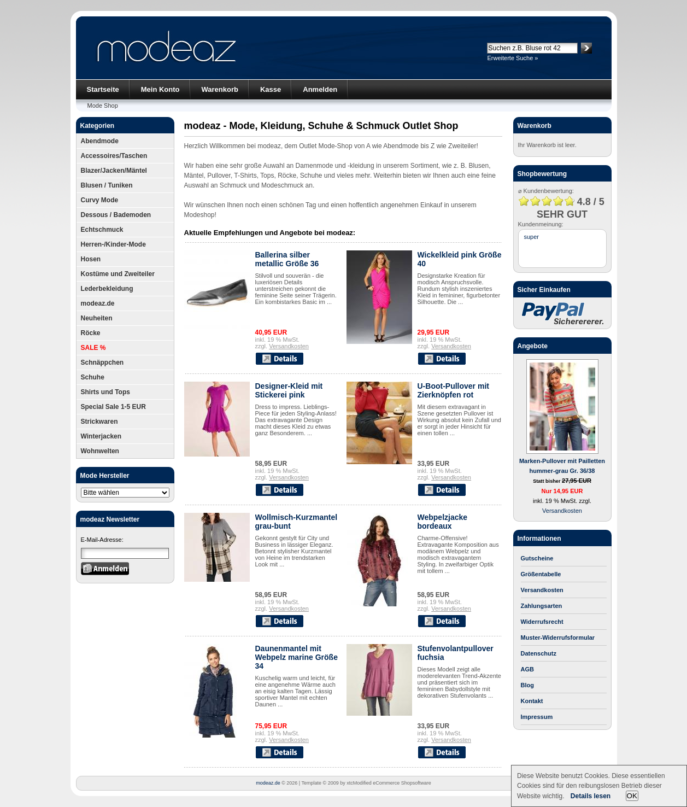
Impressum (537, 717)
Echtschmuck (102, 229)
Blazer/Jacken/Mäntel (114, 170)
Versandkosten (289, 346)
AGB (527, 669)
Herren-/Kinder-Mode (113, 244)
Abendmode (100, 141)
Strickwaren (99, 421)
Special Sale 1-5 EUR (113, 407)
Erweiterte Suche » (513, 58)
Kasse (270, 89)
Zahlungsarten (541, 606)
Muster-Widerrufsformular (558, 637)
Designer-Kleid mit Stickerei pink (289, 390)
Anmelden (320, 89)
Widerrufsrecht (542, 621)
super (531, 236)
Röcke (91, 333)
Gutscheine (537, 558)
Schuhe (92, 377)
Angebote (533, 346)
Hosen (91, 259)
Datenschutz (538, 653)
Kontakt (532, 701)
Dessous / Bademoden (116, 215)
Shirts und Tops (105, 392)
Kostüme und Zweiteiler (118, 274)
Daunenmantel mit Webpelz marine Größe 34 (296, 657)
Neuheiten (97, 318)
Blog (527, 685)
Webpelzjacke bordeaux (443, 521)
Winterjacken (101, 436)
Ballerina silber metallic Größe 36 (287, 259)
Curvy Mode (100, 200)
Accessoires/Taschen (114, 156)
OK (632, 796)
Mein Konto (160, 89)
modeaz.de (98, 303)
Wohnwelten (100, 451)
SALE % (93, 348)
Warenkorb (220, 89)
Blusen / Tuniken (107, 185)
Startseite (103, 89)
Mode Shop (102, 105)
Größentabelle (541, 574)
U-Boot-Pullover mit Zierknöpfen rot (453, 390)
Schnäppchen (102, 362)
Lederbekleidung (107, 289)
